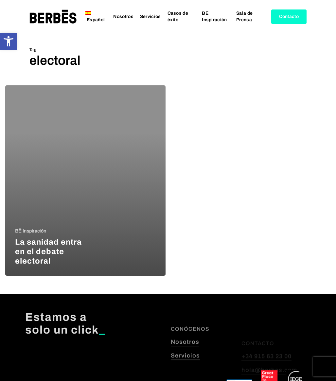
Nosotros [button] (185, 358)
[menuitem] (96, 16)
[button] (8, 41)
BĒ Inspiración (30, 231)
